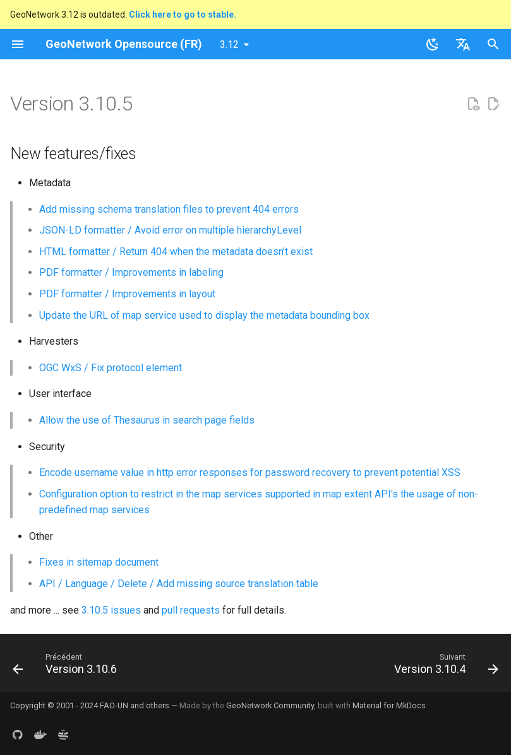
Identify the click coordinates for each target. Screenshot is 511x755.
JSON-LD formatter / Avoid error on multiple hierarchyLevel (170, 230)
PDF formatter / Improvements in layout (127, 294)
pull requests (191, 610)
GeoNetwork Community (270, 705)
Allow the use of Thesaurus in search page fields (147, 420)
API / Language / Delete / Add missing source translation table (178, 584)
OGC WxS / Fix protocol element (110, 368)
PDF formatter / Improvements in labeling (131, 272)
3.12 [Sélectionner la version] (229, 45)
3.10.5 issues (111, 610)
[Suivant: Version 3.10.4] (443, 666)
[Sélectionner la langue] (463, 44)
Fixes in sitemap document (99, 562)
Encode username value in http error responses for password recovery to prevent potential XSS (249, 473)
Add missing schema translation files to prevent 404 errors (169, 209)
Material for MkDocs (389, 705)
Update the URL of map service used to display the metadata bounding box (204, 315)
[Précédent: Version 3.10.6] (67, 666)
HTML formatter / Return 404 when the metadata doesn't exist (176, 252)
